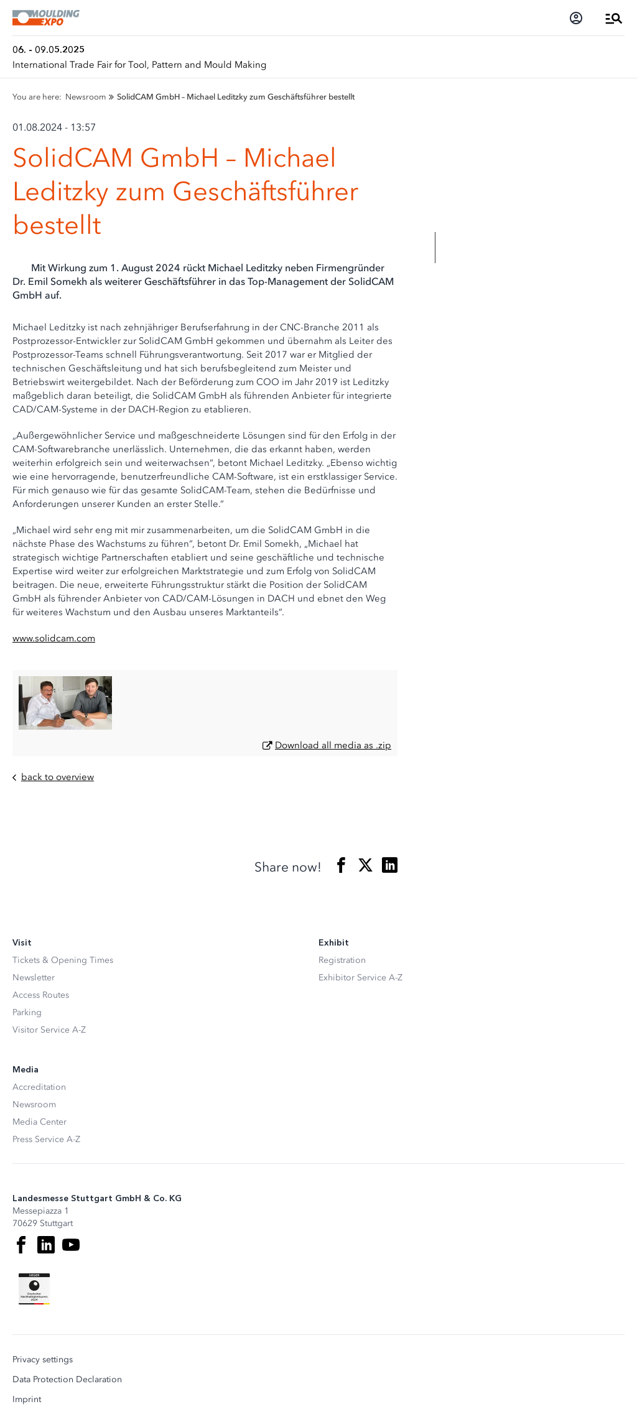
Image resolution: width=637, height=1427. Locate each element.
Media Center (39, 1122)
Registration (342, 960)
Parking (27, 1012)
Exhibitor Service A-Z (360, 977)
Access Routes (40, 995)
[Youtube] (71, 1244)
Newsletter (33, 977)
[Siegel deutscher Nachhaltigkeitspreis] (34, 1288)
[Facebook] (21, 1244)
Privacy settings (42, 1360)
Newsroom (34, 1104)
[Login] (576, 18)
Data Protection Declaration (67, 1380)
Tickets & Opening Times (62, 960)
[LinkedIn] (46, 1244)
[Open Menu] (614, 18)
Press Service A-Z (46, 1139)
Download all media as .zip (333, 745)
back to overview (53, 777)
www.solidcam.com (53, 638)
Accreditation (39, 1087)
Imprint (26, 1400)
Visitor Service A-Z (49, 1030)
